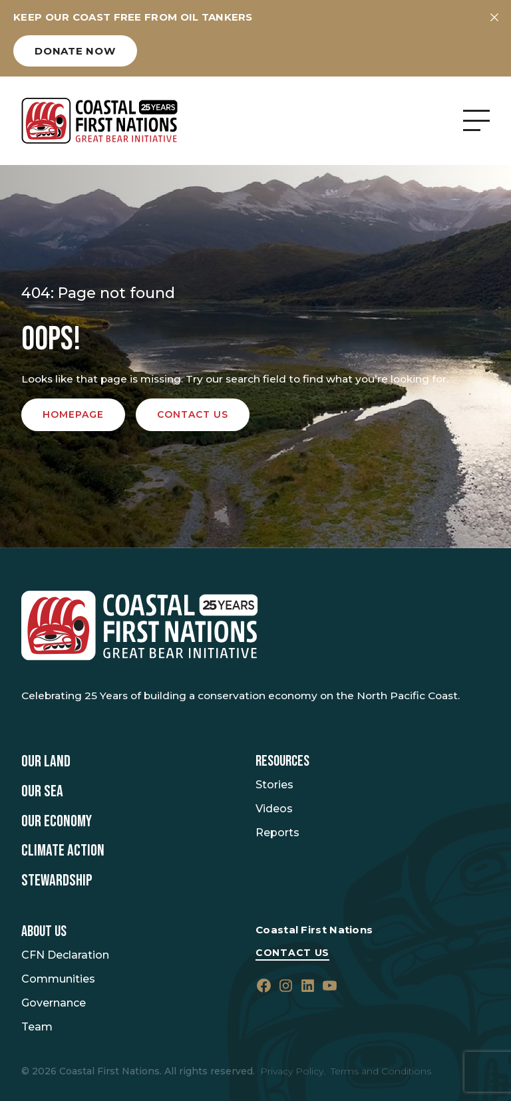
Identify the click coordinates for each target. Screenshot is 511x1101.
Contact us (192, 414)
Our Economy (56, 821)
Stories (274, 784)
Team (37, 1027)
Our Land (46, 761)
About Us (44, 932)
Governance (53, 1003)
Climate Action (62, 851)
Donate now (75, 51)
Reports (277, 832)
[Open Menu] (476, 120)
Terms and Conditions (381, 1071)
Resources (282, 761)
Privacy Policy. (292, 1071)
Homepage (73, 414)
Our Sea (42, 791)
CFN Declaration (65, 955)
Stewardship (56, 880)
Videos (274, 808)
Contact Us (292, 953)
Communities (58, 979)
